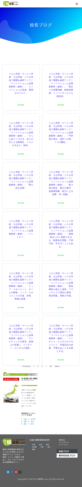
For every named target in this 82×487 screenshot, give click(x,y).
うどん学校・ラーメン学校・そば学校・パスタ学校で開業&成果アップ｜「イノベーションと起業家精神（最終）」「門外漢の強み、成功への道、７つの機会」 (61, 133)
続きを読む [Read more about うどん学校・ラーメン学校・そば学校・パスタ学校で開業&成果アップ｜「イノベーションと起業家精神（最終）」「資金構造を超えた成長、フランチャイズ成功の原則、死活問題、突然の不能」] (61, 307)
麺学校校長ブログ (67, 455)
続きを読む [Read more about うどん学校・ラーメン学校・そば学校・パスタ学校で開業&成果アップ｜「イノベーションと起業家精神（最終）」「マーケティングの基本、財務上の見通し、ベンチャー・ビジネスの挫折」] (21, 360)
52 (51, 366)
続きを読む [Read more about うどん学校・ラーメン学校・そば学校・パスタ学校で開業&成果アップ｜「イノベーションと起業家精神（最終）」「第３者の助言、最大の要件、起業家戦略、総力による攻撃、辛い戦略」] (61, 203)
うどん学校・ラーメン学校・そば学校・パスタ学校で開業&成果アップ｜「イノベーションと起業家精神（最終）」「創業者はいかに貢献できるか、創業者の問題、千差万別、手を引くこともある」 (61, 234)
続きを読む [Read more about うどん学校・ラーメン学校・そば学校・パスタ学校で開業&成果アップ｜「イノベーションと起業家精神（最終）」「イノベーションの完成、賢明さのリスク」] (21, 105)
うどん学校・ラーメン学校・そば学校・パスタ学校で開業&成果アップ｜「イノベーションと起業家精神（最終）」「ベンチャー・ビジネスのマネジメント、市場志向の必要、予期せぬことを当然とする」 (61, 338)
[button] (77, 4)
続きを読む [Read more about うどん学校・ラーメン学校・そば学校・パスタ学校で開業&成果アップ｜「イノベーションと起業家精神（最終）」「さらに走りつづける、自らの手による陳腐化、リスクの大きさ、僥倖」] (21, 154)
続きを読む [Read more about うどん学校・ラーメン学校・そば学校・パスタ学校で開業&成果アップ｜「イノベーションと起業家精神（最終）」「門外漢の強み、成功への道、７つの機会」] (61, 154)
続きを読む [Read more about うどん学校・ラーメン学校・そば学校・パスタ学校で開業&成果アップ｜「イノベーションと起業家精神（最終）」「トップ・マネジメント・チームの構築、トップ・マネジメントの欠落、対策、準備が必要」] (21, 307)
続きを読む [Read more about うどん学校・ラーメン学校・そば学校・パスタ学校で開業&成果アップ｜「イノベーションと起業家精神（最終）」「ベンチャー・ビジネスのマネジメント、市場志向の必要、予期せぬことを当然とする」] (61, 360)
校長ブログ (64, 451)
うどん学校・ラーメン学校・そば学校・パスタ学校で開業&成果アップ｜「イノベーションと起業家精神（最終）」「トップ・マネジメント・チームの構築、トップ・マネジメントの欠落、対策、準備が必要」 (21, 286)
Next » (57, 366)
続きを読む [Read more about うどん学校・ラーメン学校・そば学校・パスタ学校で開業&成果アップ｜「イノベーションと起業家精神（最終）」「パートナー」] (21, 255)
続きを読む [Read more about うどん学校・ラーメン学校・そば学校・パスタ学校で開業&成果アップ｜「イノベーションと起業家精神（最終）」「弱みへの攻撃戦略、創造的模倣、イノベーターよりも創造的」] (61, 105)
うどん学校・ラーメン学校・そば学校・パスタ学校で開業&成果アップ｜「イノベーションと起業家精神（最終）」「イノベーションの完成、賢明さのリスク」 (21, 83)
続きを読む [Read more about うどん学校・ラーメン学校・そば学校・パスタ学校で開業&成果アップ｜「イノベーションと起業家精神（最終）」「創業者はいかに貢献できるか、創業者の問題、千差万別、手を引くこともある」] (61, 255)
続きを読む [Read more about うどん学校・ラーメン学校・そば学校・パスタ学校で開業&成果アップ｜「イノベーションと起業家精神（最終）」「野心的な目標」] (21, 203)
